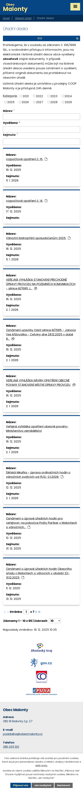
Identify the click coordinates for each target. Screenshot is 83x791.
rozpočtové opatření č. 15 (26, 159)
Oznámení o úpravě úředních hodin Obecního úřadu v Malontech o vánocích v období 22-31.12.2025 (39, 573)
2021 (26, 96)
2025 (11, 102)
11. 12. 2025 (13, 588)
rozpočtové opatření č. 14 (26, 201)
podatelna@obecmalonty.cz (22, 734)
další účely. (41, 765)
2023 (53, 96)
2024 (68, 96)
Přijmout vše (20, 785)
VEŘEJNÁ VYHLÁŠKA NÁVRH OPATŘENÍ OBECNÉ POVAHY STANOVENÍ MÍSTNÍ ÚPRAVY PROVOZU (40, 382)
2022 (39, 96)
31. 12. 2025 (13, 548)
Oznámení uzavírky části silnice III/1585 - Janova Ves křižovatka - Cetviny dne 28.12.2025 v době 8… (41, 334)
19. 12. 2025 (13, 170)
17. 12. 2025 (13, 211)
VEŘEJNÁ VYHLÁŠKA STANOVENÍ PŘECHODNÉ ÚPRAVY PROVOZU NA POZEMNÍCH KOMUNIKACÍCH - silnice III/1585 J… (40, 284)
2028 (53, 102)
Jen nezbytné (42, 785)
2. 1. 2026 (12, 310)
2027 (39, 102)
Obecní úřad (23, 18)
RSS (58, 38)
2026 (25, 102)
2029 (68, 102)
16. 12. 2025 (13, 249)
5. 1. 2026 (12, 180)
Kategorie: (10, 96)
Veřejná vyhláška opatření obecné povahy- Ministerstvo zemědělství (37, 428)
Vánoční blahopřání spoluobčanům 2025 (38, 238)
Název (7, 111)
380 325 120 (11, 747)
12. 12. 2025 (13, 487)
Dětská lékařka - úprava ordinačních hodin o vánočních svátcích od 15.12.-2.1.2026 (38, 474)
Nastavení (63, 785)
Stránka (16, 612)
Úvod (6, 18)
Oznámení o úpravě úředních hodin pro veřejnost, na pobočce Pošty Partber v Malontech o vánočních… (41, 522)
